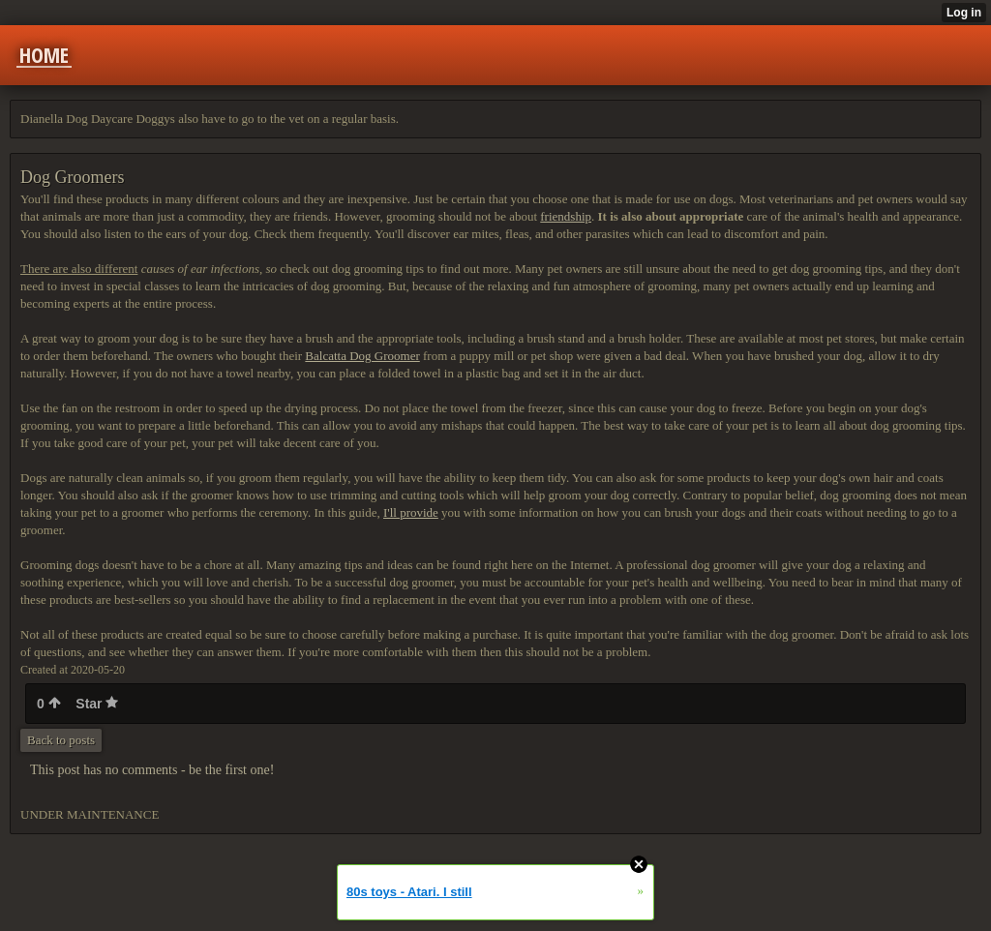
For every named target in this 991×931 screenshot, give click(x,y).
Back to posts (61, 740)
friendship (565, 216)
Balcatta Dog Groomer (362, 355)
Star (96, 703)
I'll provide (410, 512)
